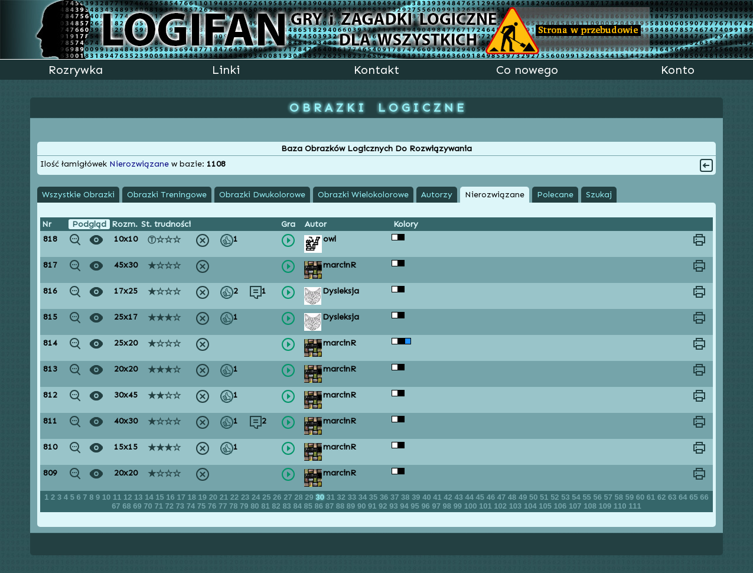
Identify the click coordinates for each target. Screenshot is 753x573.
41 (438, 497)
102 (501, 506)
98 (448, 506)
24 (257, 497)
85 (309, 506)
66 (704, 497)
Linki (226, 70)
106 (561, 506)
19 (203, 497)
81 (266, 506)
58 (620, 497)
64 (684, 497)
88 (341, 506)
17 (182, 497)
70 (149, 506)
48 (513, 497)
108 (591, 506)
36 (385, 497)
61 (652, 497)
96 (426, 506)
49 (524, 497)
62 (662, 497)
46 (492, 497)
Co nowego (527, 70)
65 (694, 497)
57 (609, 497)
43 (459, 497)
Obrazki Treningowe (167, 195)
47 (502, 497)
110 (621, 506)
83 (287, 506)
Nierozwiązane (494, 195)
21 (225, 497)
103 (516, 506)
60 (641, 497)
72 (170, 506)
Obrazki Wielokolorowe (363, 195)
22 (235, 497)
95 (415, 506)
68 (127, 506)
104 (531, 506)
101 (486, 506)
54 (577, 497)
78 (234, 506)
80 (255, 506)
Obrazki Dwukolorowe (262, 195)
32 (342, 497)
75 (202, 506)
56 (598, 497)
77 (224, 506)
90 (362, 506)
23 (246, 497)
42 (449, 497)
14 (150, 497)
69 (138, 506)
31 (332, 497)
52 (555, 497)
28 (299, 497)
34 (363, 497)
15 (160, 497)
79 (245, 506)
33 (353, 497)
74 (192, 506)
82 (277, 506)
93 (394, 506)
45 (481, 497)
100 (471, 506)
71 (159, 506)
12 (128, 497)
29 (310, 497)
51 (545, 497)
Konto (678, 70)
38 (406, 497)
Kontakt (376, 70)
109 (606, 506)
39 (417, 497)
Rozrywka (75, 70)
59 (630, 497)
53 (566, 497)
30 (320, 497)
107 (576, 506)
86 (320, 506)
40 (427, 497)
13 (139, 497)
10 (107, 497)
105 (546, 506)
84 (298, 506)
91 (373, 506)
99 (459, 506)
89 (352, 506)
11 (118, 497)
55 (587, 497)
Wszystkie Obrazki (78, 195)
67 (117, 506)
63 (673, 497)
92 (384, 506)
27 (288, 497)
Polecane (555, 195)
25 (267, 497)
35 (374, 497)
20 (214, 497)
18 (192, 497)
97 (437, 506)
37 (395, 497)
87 (330, 506)
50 (534, 497)
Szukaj (599, 195)
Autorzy (436, 195)
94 (405, 506)
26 (278, 497)
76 (213, 506)
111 (634, 506)
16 (171, 497)
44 (470, 497)
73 (181, 506)
